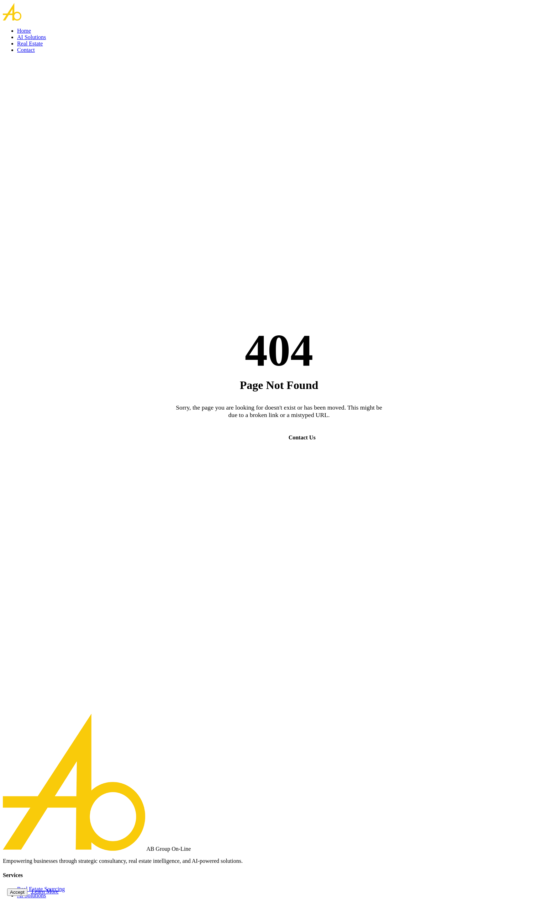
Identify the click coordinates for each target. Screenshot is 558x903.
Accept (17, 892)
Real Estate (30, 43)
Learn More (45, 891)
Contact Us (302, 437)
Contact (26, 50)
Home (24, 31)
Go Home (253, 437)
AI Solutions (31, 37)
